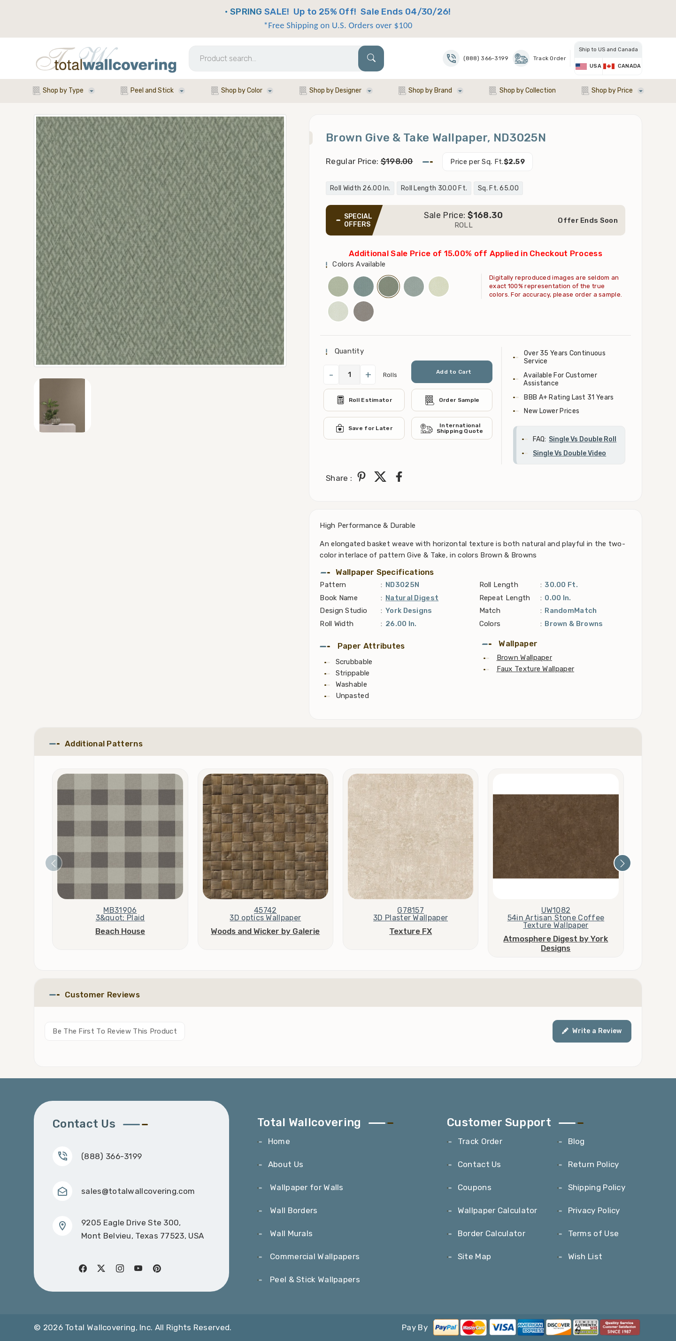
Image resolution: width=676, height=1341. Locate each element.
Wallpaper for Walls (306, 1187)
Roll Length (498, 584)
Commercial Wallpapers (314, 1256)
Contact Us (479, 1164)
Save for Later (364, 428)
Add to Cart (453, 372)
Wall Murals (290, 1233)
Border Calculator (491, 1233)
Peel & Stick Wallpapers (314, 1279)
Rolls (390, 375)
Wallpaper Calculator (498, 1210)
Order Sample (452, 400)
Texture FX (410, 931)
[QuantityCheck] (349, 374)
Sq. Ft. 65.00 (498, 188)
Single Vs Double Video (569, 453)
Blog (576, 1141)
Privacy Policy (594, 1210)
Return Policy (593, 1164)
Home (279, 1141)
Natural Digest (411, 598)
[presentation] (53, 863)
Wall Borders (293, 1210)
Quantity (348, 351)
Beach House (120, 931)
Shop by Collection (527, 90)
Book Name (339, 598)
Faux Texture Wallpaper (536, 669)
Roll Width (336, 624)
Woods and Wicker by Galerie (265, 931)
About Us (285, 1164)
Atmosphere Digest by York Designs (555, 943)
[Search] (286, 58)
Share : (339, 478)
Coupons (475, 1187)
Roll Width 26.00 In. (360, 188)
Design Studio (343, 610)
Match (490, 610)
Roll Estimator (364, 400)
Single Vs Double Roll (582, 439)
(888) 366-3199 (111, 1156)
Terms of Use (593, 1233)
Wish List (585, 1256)
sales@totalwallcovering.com (138, 1191)
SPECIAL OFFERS (358, 220)
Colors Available (358, 264)
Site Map (474, 1256)
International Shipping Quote (452, 428)
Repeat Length (504, 598)
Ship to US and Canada (608, 50)
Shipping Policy (597, 1187)
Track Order (539, 58)
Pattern (333, 584)
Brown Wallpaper (525, 657)
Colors (490, 624)
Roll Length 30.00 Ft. (434, 188)
